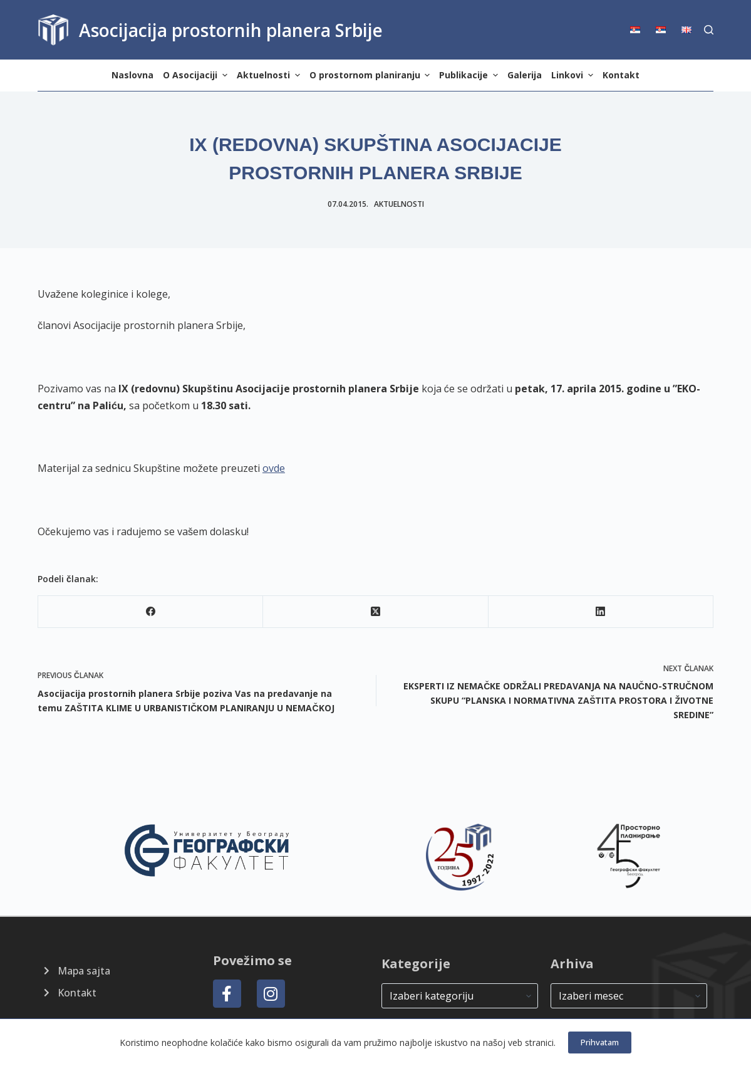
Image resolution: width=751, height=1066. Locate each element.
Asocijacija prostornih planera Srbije (231, 30)
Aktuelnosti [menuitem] (270, 75)
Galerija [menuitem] (524, 75)
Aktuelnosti (399, 204)
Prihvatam (600, 1042)
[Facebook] (150, 612)
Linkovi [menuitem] (573, 75)
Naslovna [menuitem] (132, 75)
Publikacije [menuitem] (470, 75)
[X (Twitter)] (375, 612)
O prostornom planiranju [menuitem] (371, 75)
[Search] (708, 29)
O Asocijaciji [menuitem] (196, 75)
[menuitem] (639, 30)
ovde (273, 468)
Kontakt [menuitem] (621, 75)
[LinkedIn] (601, 612)
